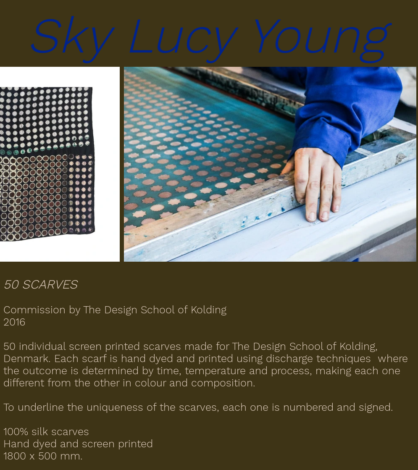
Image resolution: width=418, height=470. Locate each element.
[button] (209, 35)
